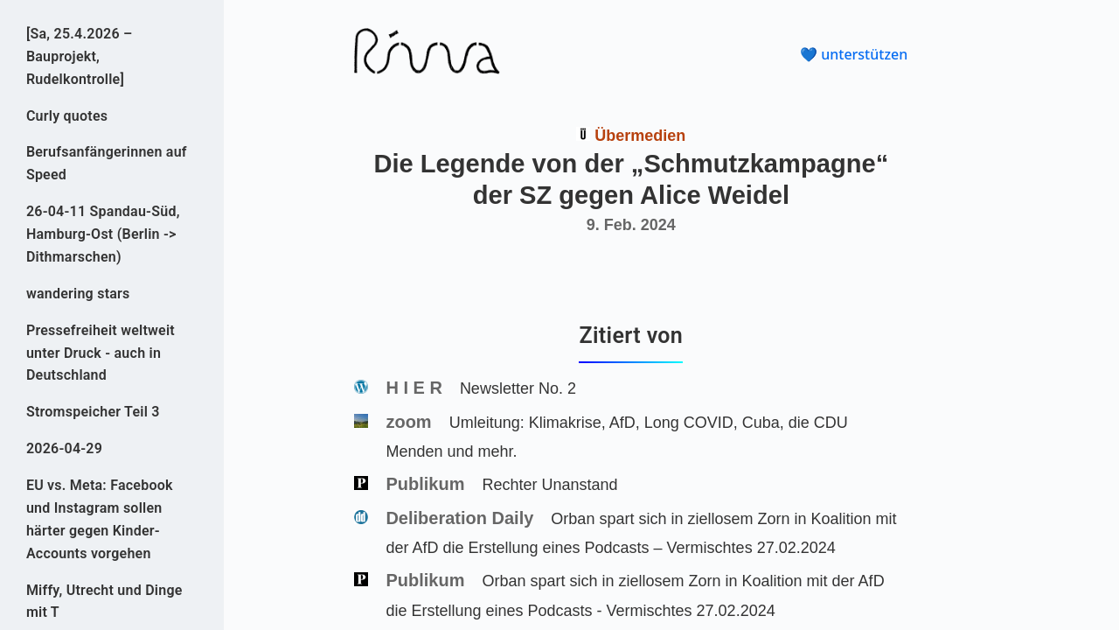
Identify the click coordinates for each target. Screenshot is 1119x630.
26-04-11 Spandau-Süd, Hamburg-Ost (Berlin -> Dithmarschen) (103, 234)
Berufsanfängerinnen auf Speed (106, 163)
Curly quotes (67, 116)
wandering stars (78, 293)
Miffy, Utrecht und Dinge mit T (104, 601)
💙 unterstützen (853, 54)
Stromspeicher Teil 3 (93, 411)
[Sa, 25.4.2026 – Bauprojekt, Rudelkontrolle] (79, 56)
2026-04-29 (64, 448)
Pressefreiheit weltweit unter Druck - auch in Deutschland (100, 353)
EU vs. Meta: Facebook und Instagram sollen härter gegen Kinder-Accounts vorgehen (99, 519)
